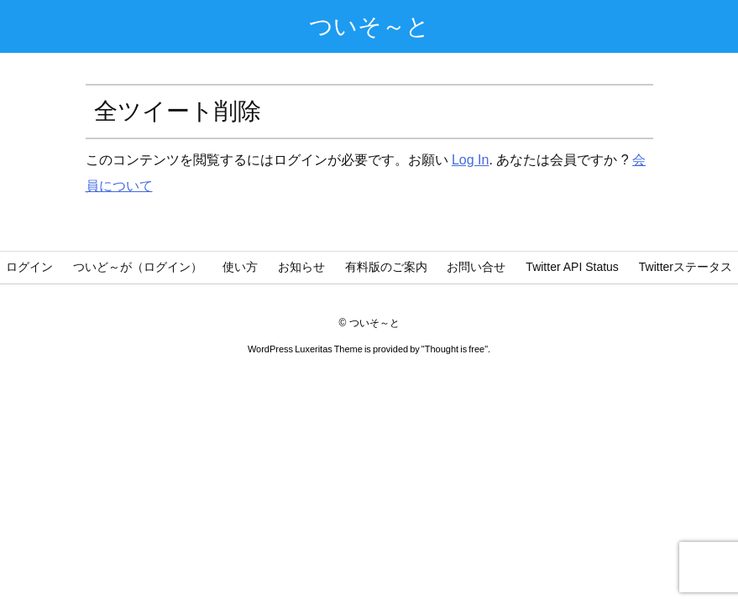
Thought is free (454, 349)
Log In (470, 160)
